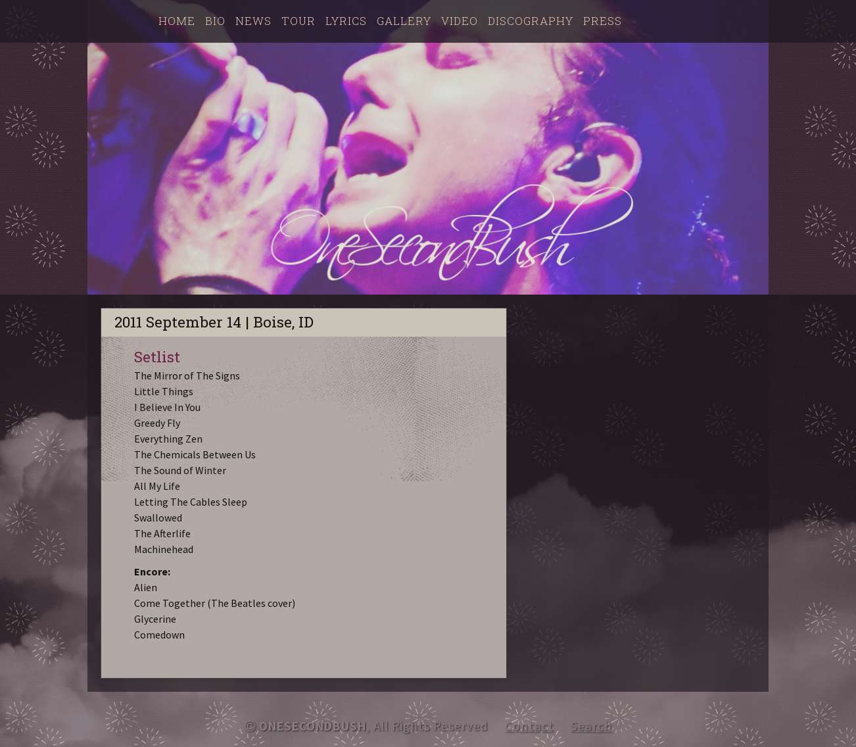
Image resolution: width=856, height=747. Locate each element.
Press (602, 20)
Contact (529, 726)
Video (459, 20)
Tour (298, 20)
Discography (530, 20)
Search (591, 726)
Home (176, 20)
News (253, 20)
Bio (215, 20)
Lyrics (346, 20)
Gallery (404, 20)
